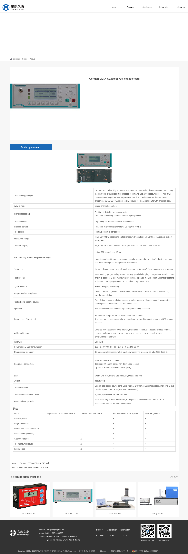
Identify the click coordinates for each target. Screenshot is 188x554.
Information (170, 6)
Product (136, 6)
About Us (100, 535)
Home (119, 6)
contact (125, 535)
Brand (112, 535)
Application (153, 6)
